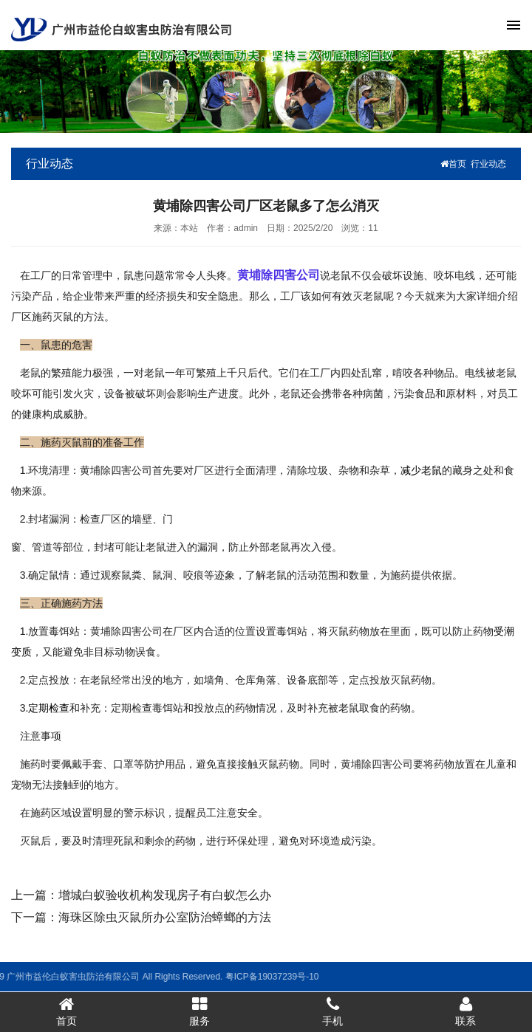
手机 (332, 1011)
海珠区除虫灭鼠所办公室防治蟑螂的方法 (164, 917)
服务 (199, 1011)
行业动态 (488, 164)
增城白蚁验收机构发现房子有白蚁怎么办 (164, 895)
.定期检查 (47, 708)
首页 (453, 164)
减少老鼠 (421, 470)
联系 (465, 1011)
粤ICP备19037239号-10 (179, 976)
